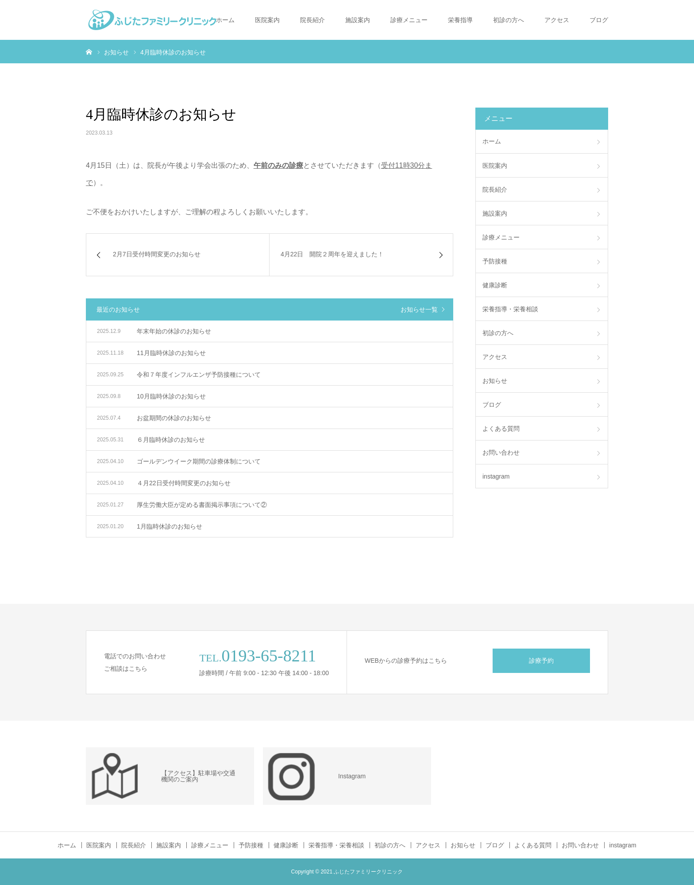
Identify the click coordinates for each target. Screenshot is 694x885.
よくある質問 (501, 428)
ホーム (225, 19)
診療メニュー (409, 19)
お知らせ (494, 380)
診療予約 (541, 660)
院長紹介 (312, 19)
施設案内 (357, 19)
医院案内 (267, 19)
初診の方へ (508, 19)
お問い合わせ (501, 452)
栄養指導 (460, 19)
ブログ (599, 19)
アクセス (556, 19)
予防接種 (494, 261)
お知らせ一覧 (419, 309)
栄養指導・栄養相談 (510, 309)
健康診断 (494, 285)
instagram (495, 476)
